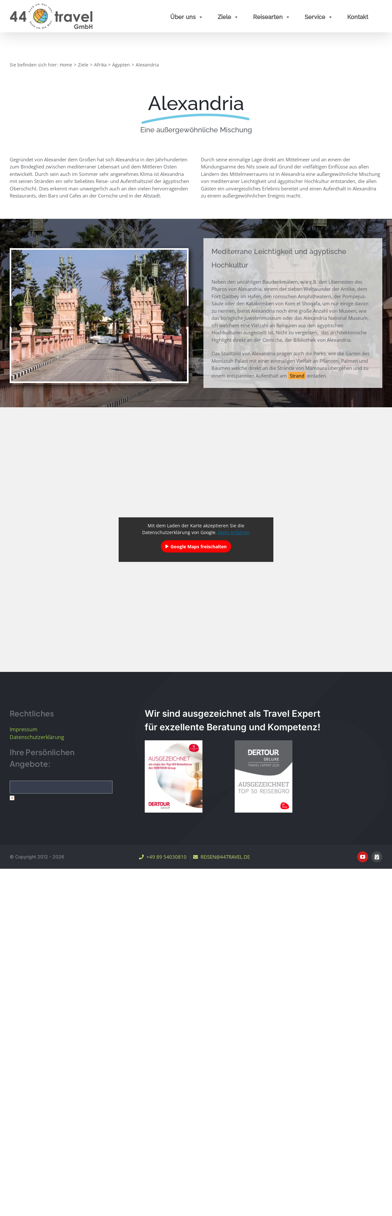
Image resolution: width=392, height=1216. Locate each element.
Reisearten (271, 17)
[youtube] (362, 856)
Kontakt (357, 17)
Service (319, 17)
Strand (297, 375)
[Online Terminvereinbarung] (376, 856)
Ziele (228, 17)
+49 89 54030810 (163, 857)
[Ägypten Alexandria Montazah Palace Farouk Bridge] (99, 315)
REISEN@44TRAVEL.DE (221, 857)
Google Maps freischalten (199, 546)
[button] (14, 316)
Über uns (186, 17)
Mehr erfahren (234, 532)
